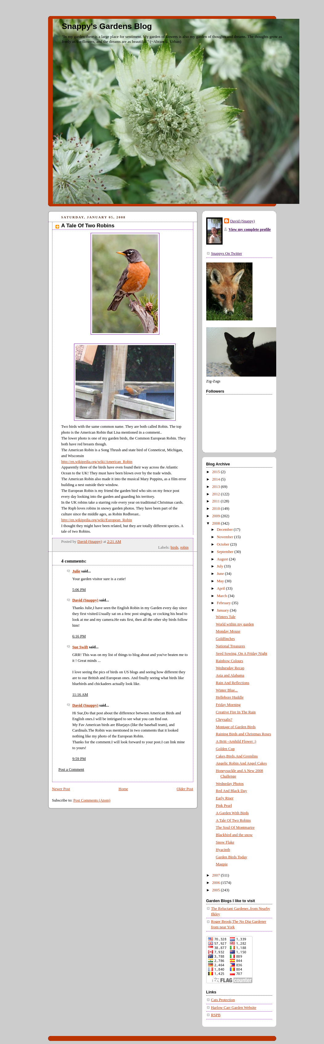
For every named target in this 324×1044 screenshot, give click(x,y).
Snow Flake (225, 842)
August (223, 559)
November (225, 537)
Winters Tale (226, 617)
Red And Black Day (231, 791)
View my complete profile (250, 229)
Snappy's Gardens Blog (107, 26)
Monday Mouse (228, 631)
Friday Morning (228, 705)
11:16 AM (80, 694)
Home (123, 789)
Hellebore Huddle (230, 697)
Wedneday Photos (230, 784)
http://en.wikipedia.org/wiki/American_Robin (97, 462)
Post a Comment (71, 769)
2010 (216, 508)
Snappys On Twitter (226, 253)
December (225, 529)
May (221, 581)
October (223, 544)
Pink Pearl (224, 805)
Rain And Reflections (232, 683)
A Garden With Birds (232, 813)
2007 (216, 875)
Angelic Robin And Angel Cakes (241, 763)
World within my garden (235, 624)
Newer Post (61, 789)
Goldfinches (225, 639)
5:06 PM (79, 590)
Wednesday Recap (230, 668)
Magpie (222, 864)
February (224, 603)
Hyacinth (223, 850)
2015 (216, 472)
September (225, 552)
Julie (76, 571)
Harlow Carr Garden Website (233, 1007)
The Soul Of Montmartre (235, 827)
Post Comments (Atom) (91, 800)
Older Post (185, 789)
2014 (216, 479)
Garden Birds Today (231, 857)
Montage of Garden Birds (236, 727)
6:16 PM (79, 636)
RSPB (216, 1015)
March (222, 596)
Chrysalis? (224, 719)
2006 (216, 883)
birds (174, 547)
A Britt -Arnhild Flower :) (236, 741)
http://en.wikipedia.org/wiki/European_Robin (96, 520)
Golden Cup (225, 749)
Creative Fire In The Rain (236, 712)
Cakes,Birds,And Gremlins (237, 756)
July (220, 566)
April (221, 588)
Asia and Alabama (230, 675)
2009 (216, 516)
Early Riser (224, 798)
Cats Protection (223, 1000)
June (221, 574)
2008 (216, 523)
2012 (216, 494)
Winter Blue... (227, 690)
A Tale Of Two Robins (233, 820)
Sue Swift (80, 647)
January (223, 610)
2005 (216, 890)
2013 (216, 487)
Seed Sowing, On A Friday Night (241, 653)
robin (184, 547)
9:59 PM (79, 759)
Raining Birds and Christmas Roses (243, 734)
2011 (216, 501)
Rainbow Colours (229, 661)
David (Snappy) (85, 600)
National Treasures (230, 646)
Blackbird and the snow (234, 835)
